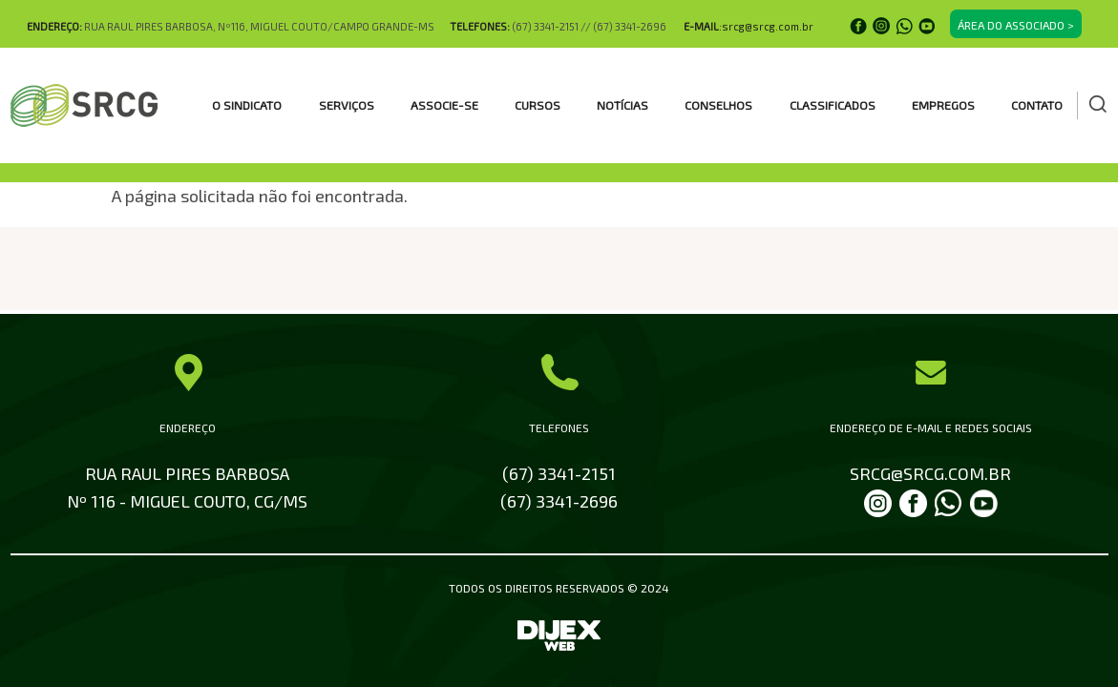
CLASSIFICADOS (832, 105)
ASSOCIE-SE (444, 105)
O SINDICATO (247, 105)
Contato (1037, 105)
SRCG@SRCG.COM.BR (930, 473)
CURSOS (537, 105)
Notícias (622, 105)
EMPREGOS (943, 105)
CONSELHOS (718, 105)
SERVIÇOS (346, 105)
